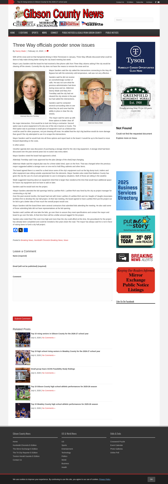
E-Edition (130, 2)
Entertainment (67, 449)
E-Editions (23, 32)
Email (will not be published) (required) (29, 266)
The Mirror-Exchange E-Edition (25, 449)
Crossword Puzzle (117, 442)
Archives (149, 2)
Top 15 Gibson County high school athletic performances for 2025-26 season (64, 386)
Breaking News (27, 240)
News (44, 32)
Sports (35, 32)
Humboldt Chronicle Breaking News (48, 240)
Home (12, 32)
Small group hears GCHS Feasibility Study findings (53, 369)
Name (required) (20, 256)
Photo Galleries (116, 449)
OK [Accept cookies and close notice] (151, 479)
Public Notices (112, 32)
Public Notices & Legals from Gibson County (82, 32)
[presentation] (32, 309)
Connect (54, 32)
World (64, 460)
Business (65, 463)
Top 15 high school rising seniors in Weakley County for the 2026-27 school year (65, 351)
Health (64, 467)
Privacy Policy (104, 479)
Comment (17, 277)
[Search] (133, 20)
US (63, 442)
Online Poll (114, 453)
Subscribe (139, 2)
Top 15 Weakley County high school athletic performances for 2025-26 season (64, 404)
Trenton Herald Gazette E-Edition (26, 456)
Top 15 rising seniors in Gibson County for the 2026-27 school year (42, 2)
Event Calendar (116, 445)
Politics (64, 456)
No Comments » (48, 338)
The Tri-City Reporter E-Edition (25, 453)
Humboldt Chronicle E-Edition (25, 445)
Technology (66, 453)
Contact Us (120, 2)
